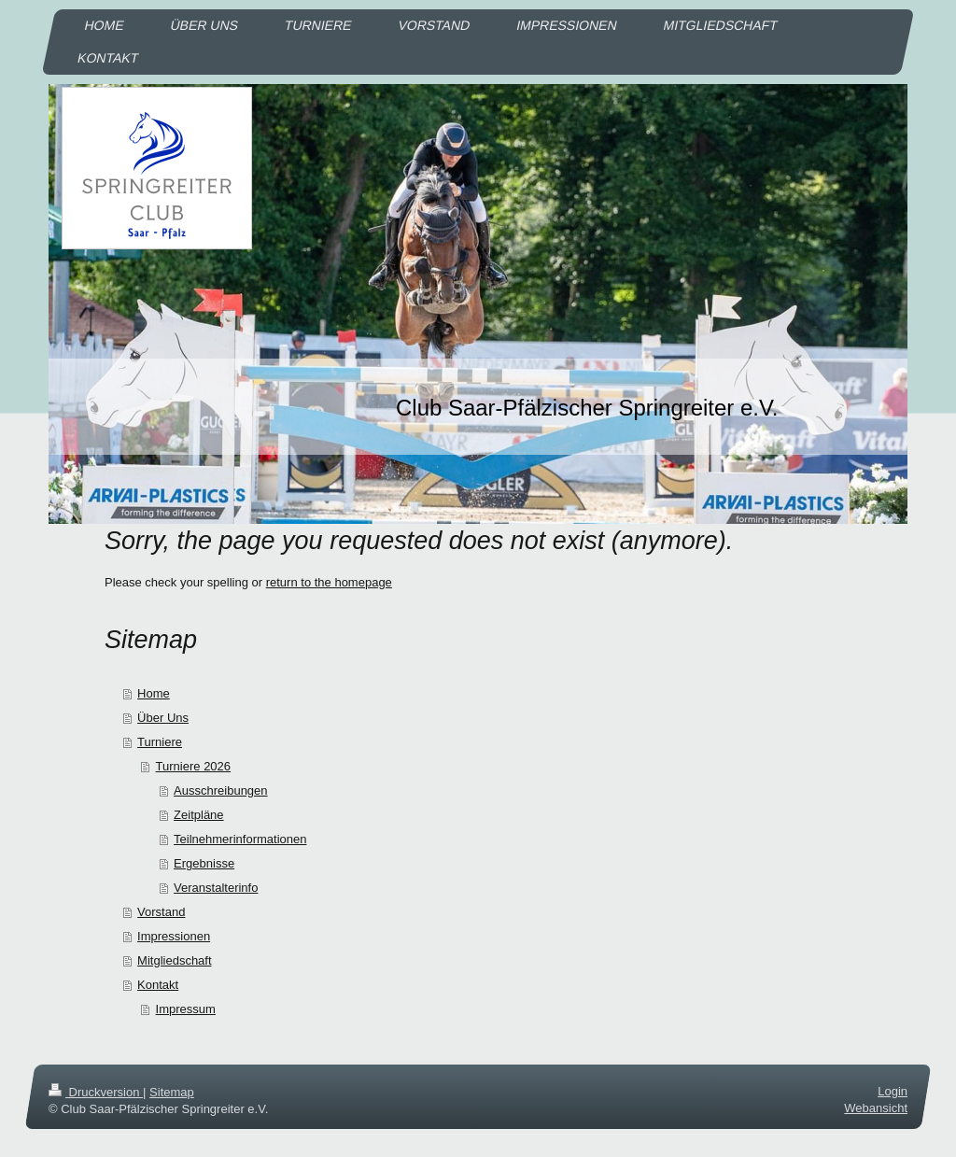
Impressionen (173, 936)
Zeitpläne (198, 815)
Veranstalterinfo (216, 888)
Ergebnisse (204, 863)
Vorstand (161, 912)
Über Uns (163, 718)
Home (153, 693)
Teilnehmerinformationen (240, 839)
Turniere (159, 742)
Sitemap (171, 1092)
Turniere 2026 (193, 766)
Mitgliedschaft (174, 960)
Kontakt (157, 985)
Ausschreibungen (220, 790)
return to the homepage (329, 582)
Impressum (186, 1009)
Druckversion (96, 1092)
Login (892, 1091)
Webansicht (875, 1108)
